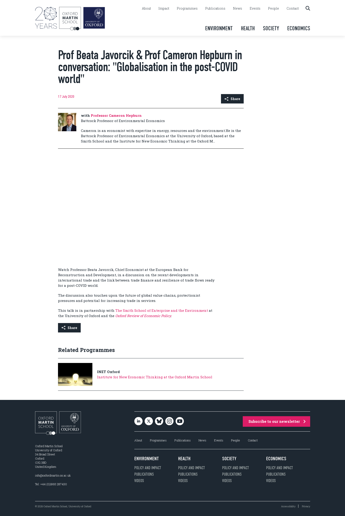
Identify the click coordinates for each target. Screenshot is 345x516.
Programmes (187, 8)
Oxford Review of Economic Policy (143, 315)
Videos (139, 481)
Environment (219, 28)
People (273, 8)
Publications (215, 8)
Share (232, 99)
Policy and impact (147, 468)
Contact (293, 8)
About (146, 8)
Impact (163, 8)
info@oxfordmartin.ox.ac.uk (53, 475)
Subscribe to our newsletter (277, 421)
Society (271, 28)
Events (255, 8)
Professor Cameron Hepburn (116, 115)
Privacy (306, 506)
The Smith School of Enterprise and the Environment (162, 310)
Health (248, 28)
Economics (298, 28)
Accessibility (288, 506)
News (237, 8)
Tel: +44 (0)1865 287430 (51, 484)
